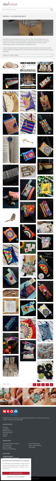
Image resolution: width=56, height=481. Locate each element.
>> (51, 384)
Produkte (5, 427)
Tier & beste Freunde (34, 443)
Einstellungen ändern (16, 477)
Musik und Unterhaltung (9, 449)
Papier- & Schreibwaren (35, 445)
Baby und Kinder (7, 447)
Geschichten (6, 429)
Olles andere (32, 447)
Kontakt (5, 436)
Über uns (5, 434)
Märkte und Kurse (7, 430)
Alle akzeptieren (15, 473)
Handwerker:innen (7, 432)
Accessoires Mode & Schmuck (11, 443)
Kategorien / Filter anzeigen (10, 55)
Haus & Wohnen (7, 445)
